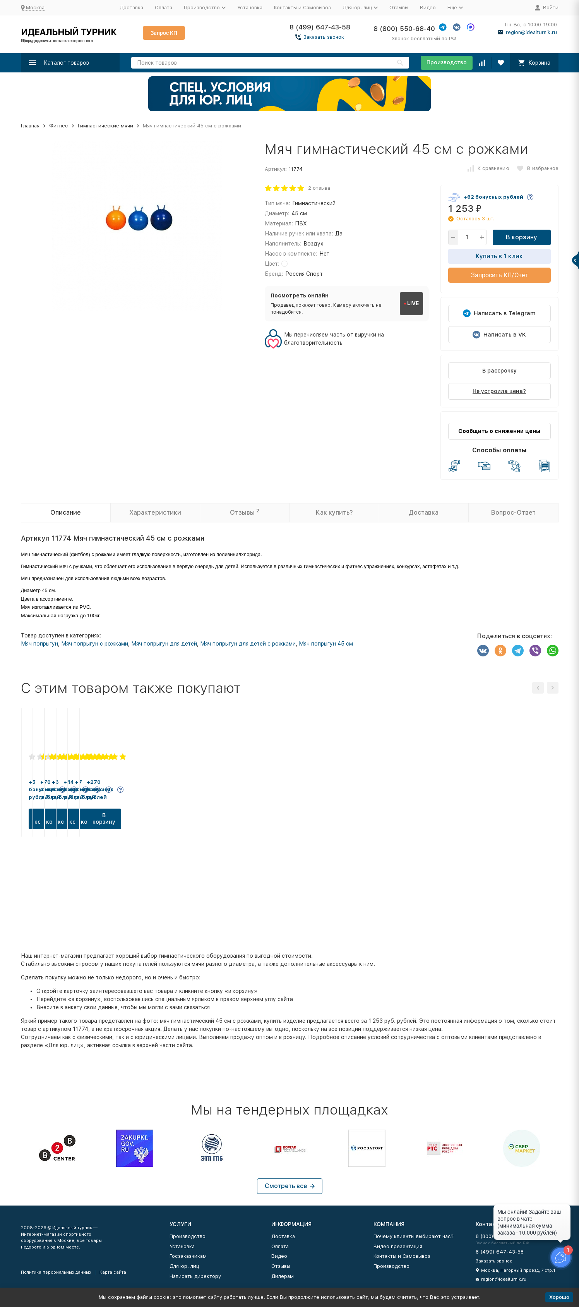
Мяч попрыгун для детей (164, 644)
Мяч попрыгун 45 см (326, 644)
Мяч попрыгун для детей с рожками (248, 644)
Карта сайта (112, 1272)
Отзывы (398, 7)
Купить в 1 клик (499, 256)
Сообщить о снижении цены (499, 431)
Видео (428, 7)
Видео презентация (397, 1246)
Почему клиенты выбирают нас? (413, 1236)
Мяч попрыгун (39, 644)
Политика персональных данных (56, 1272)
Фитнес (58, 126)
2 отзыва (319, 188)
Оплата (163, 7)
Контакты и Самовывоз (302, 7)
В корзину (521, 237)
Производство (447, 62)
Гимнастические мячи (105, 126)
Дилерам (282, 1276)
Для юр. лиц (184, 1266)
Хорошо (559, 1297)
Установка (249, 7)
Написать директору (195, 1276)
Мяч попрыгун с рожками (94, 644)
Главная (30, 126)
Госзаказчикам (188, 1256)
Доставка (131, 7)
